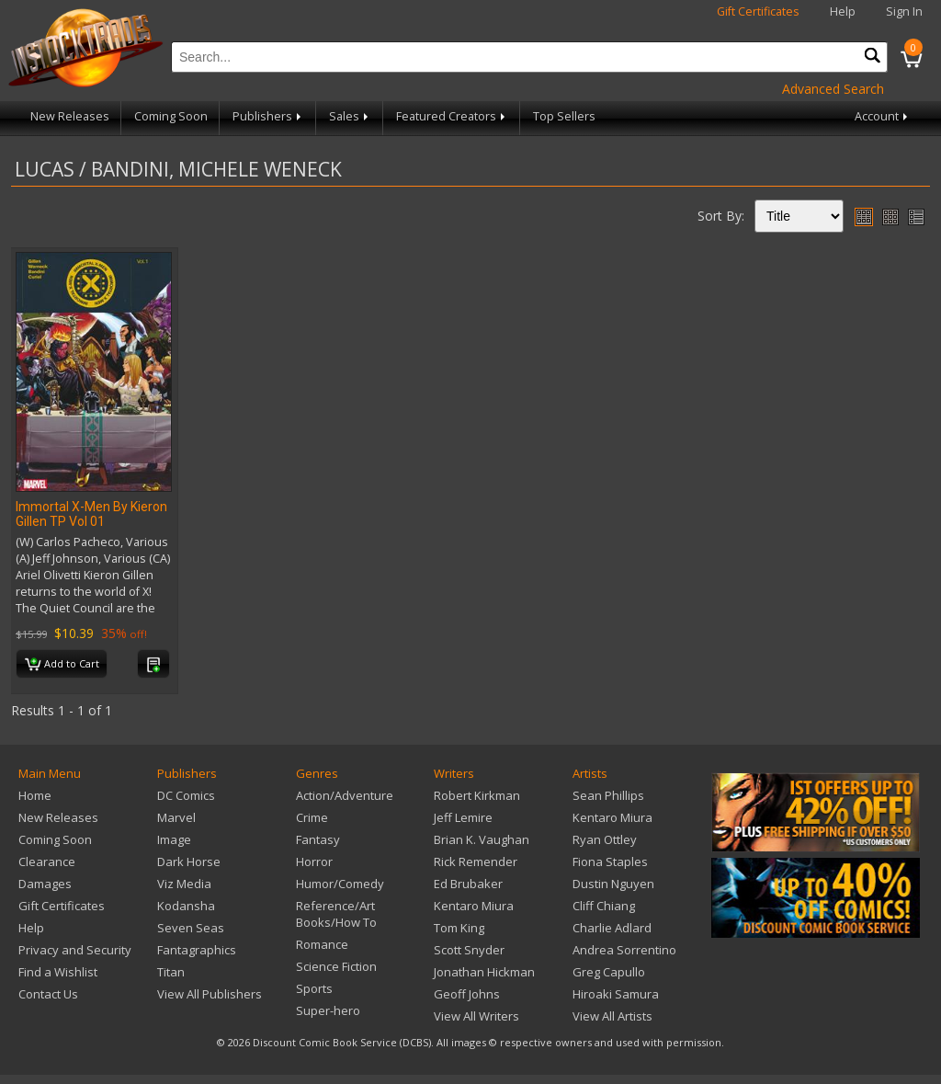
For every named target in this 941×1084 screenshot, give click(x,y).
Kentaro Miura (474, 905)
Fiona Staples (610, 861)
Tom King (459, 927)
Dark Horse (189, 861)
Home (34, 795)
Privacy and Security (74, 949)
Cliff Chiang (604, 905)
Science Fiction (336, 966)
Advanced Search (833, 88)
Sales (350, 116)
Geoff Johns (467, 994)
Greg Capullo (609, 972)
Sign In (904, 11)
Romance (322, 944)
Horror (314, 861)
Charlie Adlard (612, 927)
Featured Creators (452, 116)
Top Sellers (564, 116)
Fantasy (318, 839)
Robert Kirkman (477, 795)
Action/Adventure (344, 795)
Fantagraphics (196, 949)
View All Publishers (209, 994)
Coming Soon (171, 116)
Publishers (268, 116)
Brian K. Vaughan (481, 839)
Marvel (176, 817)
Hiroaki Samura (616, 994)
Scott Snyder (469, 949)
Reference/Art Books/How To (336, 913)
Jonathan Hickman (484, 972)
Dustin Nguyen (613, 883)
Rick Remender (475, 861)
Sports (314, 988)
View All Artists (612, 1016)
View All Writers (476, 1016)
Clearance (46, 861)
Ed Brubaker (468, 883)
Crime (312, 817)
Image (174, 839)
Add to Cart (62, 664)
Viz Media (184, 883)
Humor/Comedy (340, 883)
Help (843, 11)
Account (883, 116)
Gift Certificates (758, 11)
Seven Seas (190, 927)
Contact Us (48, 994)
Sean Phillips (608, 795)
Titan (171, 972)
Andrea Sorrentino (624, 949)
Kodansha (186, 905)
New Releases (69, 116)
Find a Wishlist (57, 972)
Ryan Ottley (605, 839)
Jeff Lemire (463, 817)
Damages (45, 883)
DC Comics (186, 795)
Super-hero (328, 1010)
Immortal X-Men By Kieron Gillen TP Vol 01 (91, 514)
